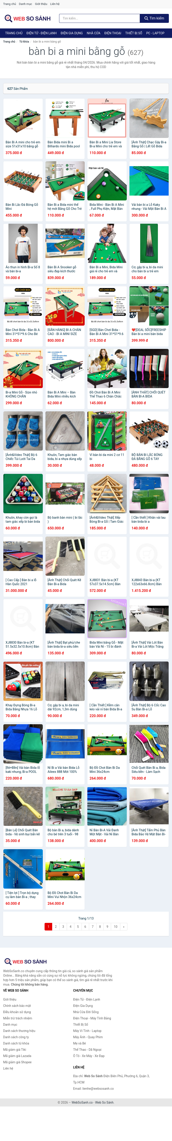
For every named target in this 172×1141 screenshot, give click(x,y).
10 (115, 926)
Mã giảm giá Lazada (17, 1056)
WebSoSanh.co (82, 1102)
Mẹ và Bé (79, 1043)
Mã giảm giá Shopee (17, 1062)
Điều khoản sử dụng (17, 1012)
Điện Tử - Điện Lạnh (41, 33)
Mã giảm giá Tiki (14, 1049)
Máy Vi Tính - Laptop (87, 1031)
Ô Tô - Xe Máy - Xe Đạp (89, 1056)
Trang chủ (9, 4)
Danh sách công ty (16, 1037)
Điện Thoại (112, 33)
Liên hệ (55, 4)
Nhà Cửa (93, 33)
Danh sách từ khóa (16, 1043)
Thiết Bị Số (133, 33)
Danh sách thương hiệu (19, 1031)
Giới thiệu (41, 4)
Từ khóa (24, 41)
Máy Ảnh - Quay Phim (88, 1037)
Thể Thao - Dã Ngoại (87, 1049)
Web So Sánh (104, 1102)
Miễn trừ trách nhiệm (17, 1018)
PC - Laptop (155, 33)
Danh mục (25, 4)
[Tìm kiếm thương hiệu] (99, 18)
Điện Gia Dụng (72, 33)
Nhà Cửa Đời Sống (86, 1012)
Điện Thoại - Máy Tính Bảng (92, 1018)
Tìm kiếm (154, 18)
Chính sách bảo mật (17, 1006)
